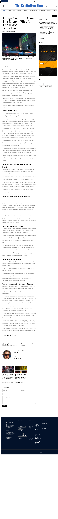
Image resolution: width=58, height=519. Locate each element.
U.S (14, 10)
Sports (3, 341)
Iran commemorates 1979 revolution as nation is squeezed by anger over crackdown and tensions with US (47, 27)
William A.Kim (18, 352)
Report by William (22, 435)
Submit (4, 405)
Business (19, 10)
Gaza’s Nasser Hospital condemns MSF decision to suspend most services (18, 1)
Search (54, 16)
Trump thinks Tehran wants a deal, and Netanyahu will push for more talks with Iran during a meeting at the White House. (9, 344)
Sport (20, 432)
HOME (4, 10)
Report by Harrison (21, 438)
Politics (49, 10)
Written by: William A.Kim (31, 427)
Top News (17, 451)
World (9, 10)
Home (20, 423)
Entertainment (33, 10)
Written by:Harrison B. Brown (31, 439)
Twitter (44, 428)
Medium (45, 423)
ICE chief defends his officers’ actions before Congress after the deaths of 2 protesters (47, 37)
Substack (45, 431)
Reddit (44, 426)
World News (12, 451)
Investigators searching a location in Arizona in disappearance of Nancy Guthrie (48, 23)
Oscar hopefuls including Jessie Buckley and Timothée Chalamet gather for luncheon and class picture (48, 32)
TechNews (20, 433)
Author (41, 86)
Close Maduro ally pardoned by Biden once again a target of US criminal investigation (27, 344)
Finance (25, 10)
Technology (42, 10)
